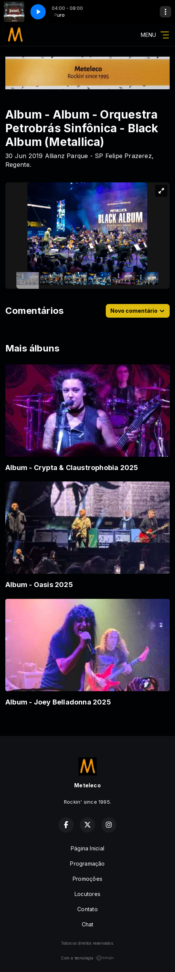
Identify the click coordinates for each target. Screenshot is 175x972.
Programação (87, 863)
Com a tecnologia (87, 958)
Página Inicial (87, 848)
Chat (88, 924)
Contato (87, 909)
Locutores (87, 894)
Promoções (87, 878)
